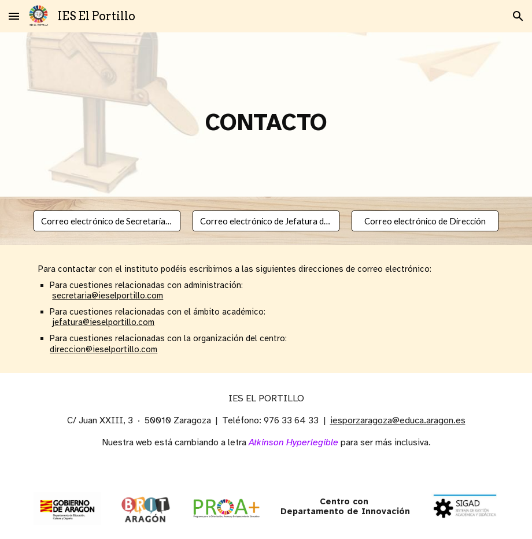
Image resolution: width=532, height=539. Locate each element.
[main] (266, 114)
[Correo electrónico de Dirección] (425, 221)
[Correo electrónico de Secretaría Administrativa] (107, 221)
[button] (14, 16)
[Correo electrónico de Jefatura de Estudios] (266, 221)
